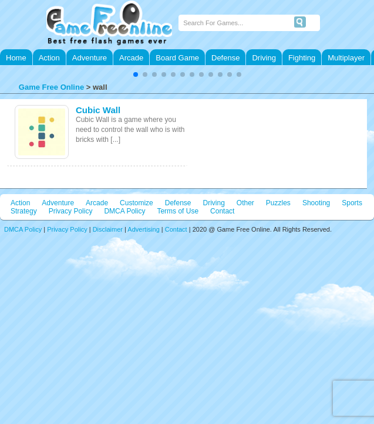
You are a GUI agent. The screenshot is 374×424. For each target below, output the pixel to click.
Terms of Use (177, 211)
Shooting (316, 203)
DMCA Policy (124, 211)
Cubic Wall (98, 110)
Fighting (301, 57)
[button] (135, 74)
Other (245, 203)
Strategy (24, 211)
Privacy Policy (71, 211)
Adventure (89, 57)
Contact (222, 211)
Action (49, 57)
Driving (263, 57)
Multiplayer (346, 57)
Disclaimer (108, 229)
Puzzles (278, 203)
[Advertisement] (147, 315)
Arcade (131, 57)
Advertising (143, 229)
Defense (225, 57)
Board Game (177, 57)
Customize (136, 203)
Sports (352, 203)
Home (16, 57)
